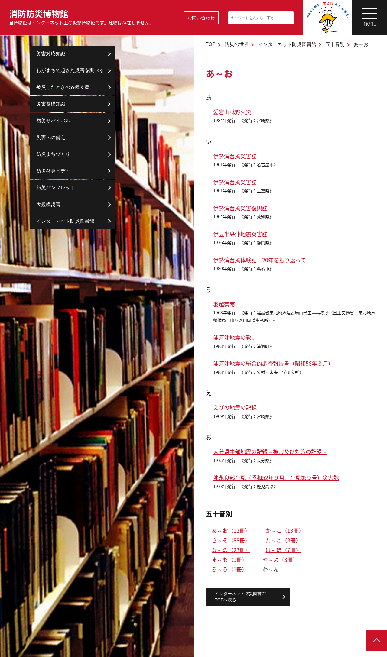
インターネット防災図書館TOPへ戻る (240, 596)
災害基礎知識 (50, 103)
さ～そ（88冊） (231, 540)
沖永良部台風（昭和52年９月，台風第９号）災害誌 (276, 478)
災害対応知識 (50, 53)
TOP (211, 44)
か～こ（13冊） (284, 530)
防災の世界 (237, 44)
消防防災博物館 (81, 17)
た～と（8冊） (283, 540)
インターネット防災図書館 (287, 44)
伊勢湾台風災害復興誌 (240, 208)
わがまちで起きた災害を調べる (70, 70)
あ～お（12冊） (231, 530)
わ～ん (270, 569)
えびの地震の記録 (235, 407)
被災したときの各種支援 (62, 87)
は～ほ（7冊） (283, 550)
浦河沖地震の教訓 (235, 337)
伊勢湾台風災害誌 (235, 156)
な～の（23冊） (231, 550)
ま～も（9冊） (229, 559)
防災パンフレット (55, 187)
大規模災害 (48, 204)
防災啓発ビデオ (53, 170)
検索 (289, 17)
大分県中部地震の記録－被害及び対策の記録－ (270, 452)
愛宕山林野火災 (232, 112)
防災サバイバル (53, 120)
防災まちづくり (53, 154)
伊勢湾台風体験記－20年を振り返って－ (262, 260)
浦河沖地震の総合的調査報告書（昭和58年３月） (273, 363)
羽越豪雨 (224, 304)
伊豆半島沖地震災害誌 (240, 234)
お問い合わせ (201, 17)
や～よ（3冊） (280, 559)
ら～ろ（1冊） (229, 569)
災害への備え (50, 137)
